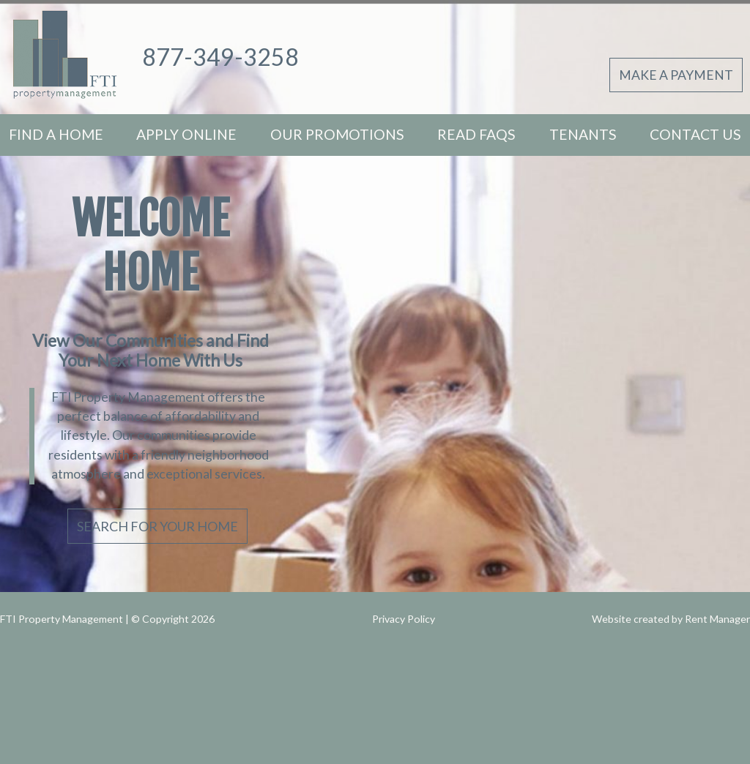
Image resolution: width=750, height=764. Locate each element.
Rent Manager (717, 619)
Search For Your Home (157, 526)
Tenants (583, 134)
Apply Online (186, 134)
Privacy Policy (403, 619)
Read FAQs (476, 134)
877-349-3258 (220, 56)
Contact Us (695, 134)
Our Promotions (337, 134)
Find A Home (56, 134)
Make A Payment (676, 75)
